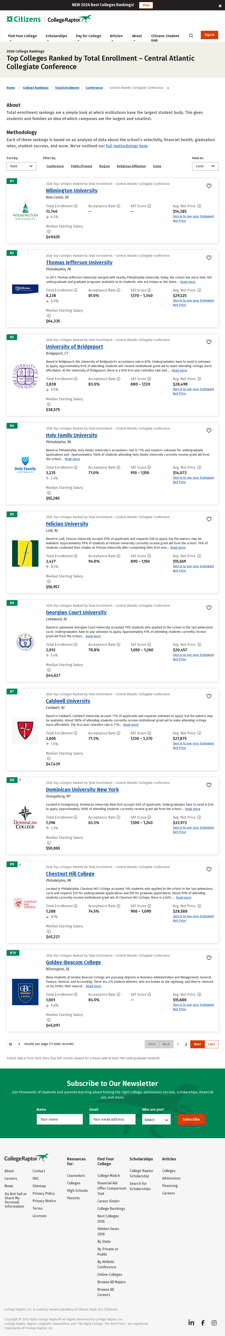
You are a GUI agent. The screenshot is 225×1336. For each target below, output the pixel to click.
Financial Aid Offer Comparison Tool (111, 1188)
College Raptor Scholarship (141, 1173)
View (146, 5)
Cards (200, 166)
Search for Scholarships (140, 1186)
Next (197, 1044)
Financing (170, 1186)
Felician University (67, 524)
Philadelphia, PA (58, 269)
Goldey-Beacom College (73, 962)
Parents (73, 1198)
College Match (108, 1176)
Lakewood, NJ (56, 619)
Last (211, 1044)
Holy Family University (71, 435)
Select (149, 1120)
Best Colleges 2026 (108, 1218)
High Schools (77, 1191)
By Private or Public (107, 1251)
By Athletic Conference (106, 1264)
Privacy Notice (44, 1201)
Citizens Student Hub (165, 38)
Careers (10, 1178)
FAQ (35, 1178)
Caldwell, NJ (55, 708)
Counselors (76, 1176)
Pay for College (88, 38)
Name (41, 1109)
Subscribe (191, 1119)
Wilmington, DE (58, 969)
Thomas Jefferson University (79, 262)
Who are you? (153, 1109)
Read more (188, 282)
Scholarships (56, 38)
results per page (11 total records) (40, 1044)
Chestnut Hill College (70, 874)
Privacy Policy (44, 1193)
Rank (13, 166)
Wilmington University (72, 190)
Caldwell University (68, 701)
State (157, 166)
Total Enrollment (67, 88)
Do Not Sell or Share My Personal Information (16, 1200)
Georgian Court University (76, 612)
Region (104, 166)
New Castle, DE (57, 197)
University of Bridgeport (74, 347)
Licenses (40, 1216)
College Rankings (36, 88)
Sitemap (39, 1186)
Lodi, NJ (52, 530)
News (8, 1186)
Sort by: (12, 158)
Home (11, 88)
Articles (116, 38)
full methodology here (126, 146)
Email (93, 1109)
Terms (38, 1208)
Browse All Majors (111, 1282)
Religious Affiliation (131, 166)
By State (104, 1242)
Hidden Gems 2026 (108, 1231)
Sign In (209, 35)
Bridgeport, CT (57, 353)
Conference (94, 88)
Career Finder (108, 1201)
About (137, 38)
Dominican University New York (82, 789)
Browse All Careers (105, 1292)
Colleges (73, 1183)
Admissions (171, 1178)
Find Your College (22, 38)
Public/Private (81, 166)
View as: (198, 158)
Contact (39, 1171)
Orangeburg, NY (58, 796)
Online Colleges (109, 1274)
